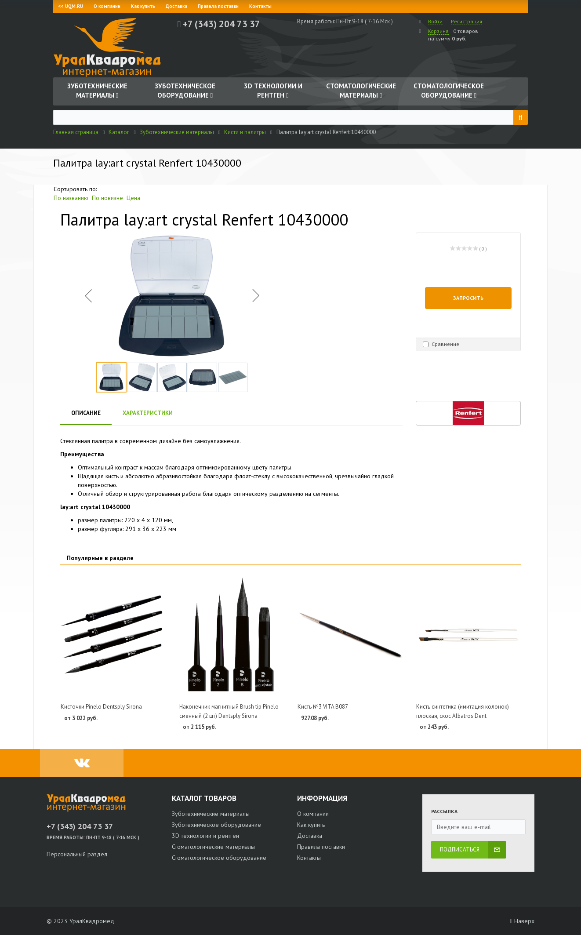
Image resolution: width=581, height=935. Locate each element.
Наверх (522, 921)
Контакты (260, 6)
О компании (107, 6)
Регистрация (466, 21)
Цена (133, 198)
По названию (71, 198)
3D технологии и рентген (205, 836)
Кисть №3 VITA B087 (323, 706)
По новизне (107, 198)
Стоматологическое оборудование (219, 858)
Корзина (438, 31)
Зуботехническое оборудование (216, 825)
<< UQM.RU (70, 6)
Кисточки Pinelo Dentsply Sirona (101, 706)
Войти (435, 21)
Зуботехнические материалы (211, 814)
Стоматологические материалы (213, 847)
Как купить (143, 6)
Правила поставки (218, 6)
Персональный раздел (77, 854)
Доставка (176, 6)
